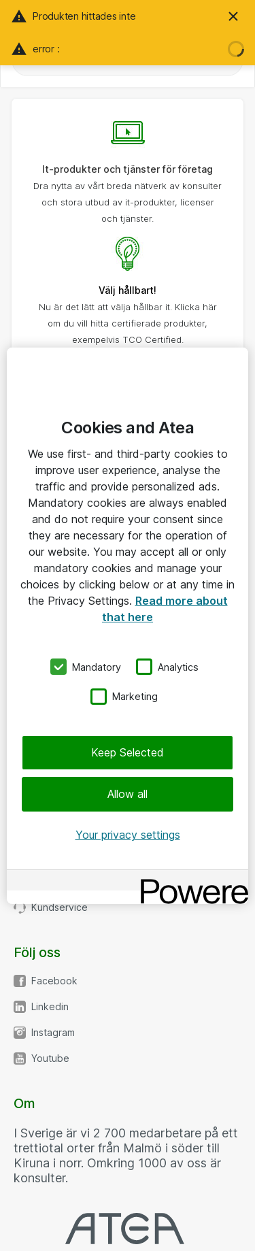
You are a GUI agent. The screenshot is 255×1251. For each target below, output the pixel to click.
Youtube (50, 1058)
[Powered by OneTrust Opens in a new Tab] (189, 881)
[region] (127, 625)
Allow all (127, 794)
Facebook (54, 980)
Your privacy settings (127, 834)
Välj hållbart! (127, 290)
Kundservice (59, 907)
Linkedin (50, 1006)
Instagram (53, 1032)
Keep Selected (127, 752)
